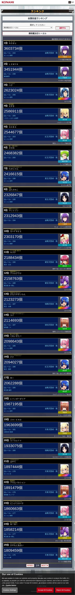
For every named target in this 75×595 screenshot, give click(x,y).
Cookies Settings (9, 592)
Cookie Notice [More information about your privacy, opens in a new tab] (11, 587)
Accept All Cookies (45, 592)
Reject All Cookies (63, 592)
